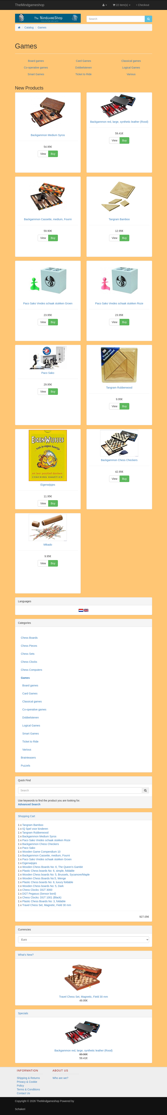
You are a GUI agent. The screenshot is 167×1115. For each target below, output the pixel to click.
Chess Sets (28, 653)
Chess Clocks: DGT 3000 (37, 889)
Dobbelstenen (83, 67)
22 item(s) (121, 4)
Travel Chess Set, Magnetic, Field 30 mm (46, 905)
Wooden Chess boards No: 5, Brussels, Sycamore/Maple (56, 874)
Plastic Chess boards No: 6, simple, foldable (48, 870)
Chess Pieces (29, 645)
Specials (23, 1013)
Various (131, 74)
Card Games (83, 60)
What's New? (26, 954)
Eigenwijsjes (29, 863)
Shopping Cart (26, 816)
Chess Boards (29, 637)
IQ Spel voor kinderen (35, 828)
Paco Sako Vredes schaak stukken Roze (46, 840)
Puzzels (25, 765)
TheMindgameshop (29, 5)
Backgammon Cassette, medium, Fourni (46, 855)
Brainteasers (28, 757)
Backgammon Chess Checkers (40, 844)
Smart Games (36, 74)
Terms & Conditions (28, 1089)
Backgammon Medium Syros (39, 836)
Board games (36, 60)
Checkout (142, 4)
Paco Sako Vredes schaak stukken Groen (47, 859)
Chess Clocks (29, 661)
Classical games (131, 60)
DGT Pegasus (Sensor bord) (39, 893)
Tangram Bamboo (32, 824)
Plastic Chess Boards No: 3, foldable (44, 901)
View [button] (43, 153)
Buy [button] (53, 153)
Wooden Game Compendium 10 (41, 851)
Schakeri (20, 1109)
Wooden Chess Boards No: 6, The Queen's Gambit (52, 866)
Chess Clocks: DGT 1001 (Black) (41, 897)
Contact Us (23, 1093)
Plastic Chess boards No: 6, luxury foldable (47, 882)
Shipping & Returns (28, 1078)
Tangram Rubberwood (35, 832)
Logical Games (131, 67)
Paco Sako (28, 847)
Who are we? (60, 1078)
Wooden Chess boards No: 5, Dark (43, 886)
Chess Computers (31, 669)
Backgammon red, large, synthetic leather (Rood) (83, 1050)
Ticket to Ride (83, 74)
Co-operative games (36, 67)
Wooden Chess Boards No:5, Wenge (44, 878)
